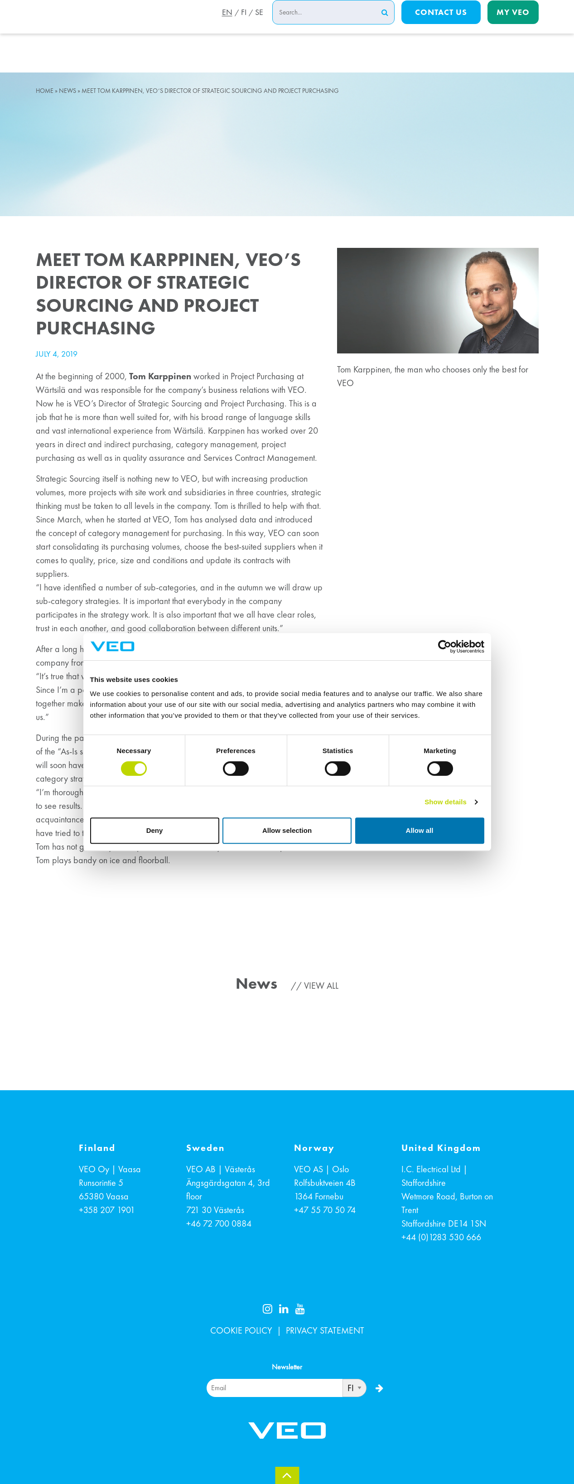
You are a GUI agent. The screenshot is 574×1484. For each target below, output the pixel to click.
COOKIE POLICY (241, 1330)
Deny (154, 830)
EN (224, 24)
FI (242, 24)
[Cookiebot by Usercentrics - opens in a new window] (444, 646)
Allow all (420, 830)
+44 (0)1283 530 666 (441, 1237)
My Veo (513, 23)
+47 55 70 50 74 (325, 1209)
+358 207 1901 (107, 1209)
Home (44, 91)
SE (259, 24)
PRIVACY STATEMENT (325, 1330)
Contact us (441, 23)
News (67, 91)
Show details (445, 802)
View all (321, 985)
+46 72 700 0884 (218, 1223)
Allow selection (287, 830)
